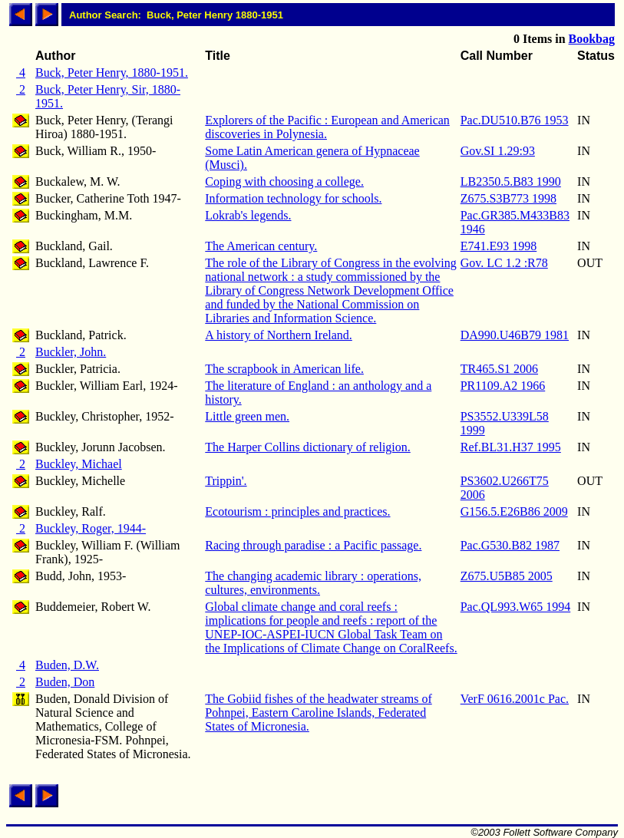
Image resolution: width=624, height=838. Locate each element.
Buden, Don (64, 681)
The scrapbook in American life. (284, 368)
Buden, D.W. (67, 664)
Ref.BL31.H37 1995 (511, 447)
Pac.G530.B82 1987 (510, 545)
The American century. (261, 245)
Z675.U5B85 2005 (507, 575)
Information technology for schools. (293, 198)
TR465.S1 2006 (499, 368)
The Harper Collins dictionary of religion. (307, 447)
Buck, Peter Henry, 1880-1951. (111, 72)
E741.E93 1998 (499, 245)
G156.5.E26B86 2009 (514, 511)
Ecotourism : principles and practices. (297, 511)
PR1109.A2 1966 (503, 385)
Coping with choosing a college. (284, 181)
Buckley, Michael (78, 463)
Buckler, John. (70, 351)
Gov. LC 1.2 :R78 (504, 262)
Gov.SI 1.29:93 (498, 150)
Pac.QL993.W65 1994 (516, 606)
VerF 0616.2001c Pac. (515, 698)
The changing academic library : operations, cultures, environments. (313, 582)
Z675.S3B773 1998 (508, 198)
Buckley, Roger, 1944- (90, 528)
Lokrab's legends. (248, 215)
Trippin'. (225, 480)
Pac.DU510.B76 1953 (515, 120)
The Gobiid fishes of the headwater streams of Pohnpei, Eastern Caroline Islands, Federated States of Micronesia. (318, 712)
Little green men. (247, 416)
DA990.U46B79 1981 (515, 334)
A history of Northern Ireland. (278, 334)
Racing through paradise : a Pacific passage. (313, 545)
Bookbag (592, 38)
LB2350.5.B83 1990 (511, 181)
